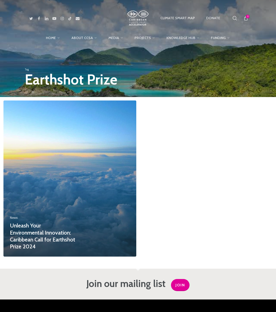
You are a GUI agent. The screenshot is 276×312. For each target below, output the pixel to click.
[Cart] (245, 18)
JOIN (180, 285)
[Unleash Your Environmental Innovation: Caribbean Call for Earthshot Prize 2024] (69, 178)
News (14, 217)
